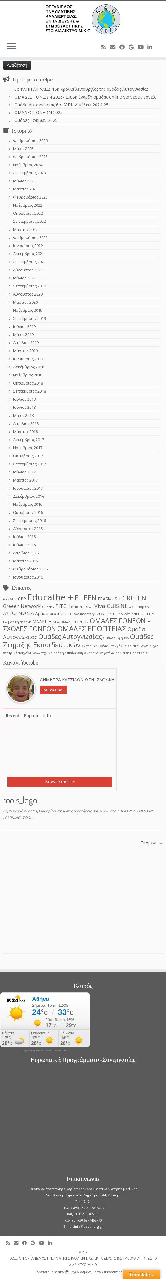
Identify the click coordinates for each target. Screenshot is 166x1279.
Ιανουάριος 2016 (28, 577)
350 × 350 (100, 811)
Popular (31, 715)
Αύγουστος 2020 (28, 294)
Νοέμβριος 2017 (27, 447)
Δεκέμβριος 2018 (28, 367)
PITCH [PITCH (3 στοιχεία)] (62, 606)
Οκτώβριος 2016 (28, 512)
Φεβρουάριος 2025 (30, 156)
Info (47, 715)
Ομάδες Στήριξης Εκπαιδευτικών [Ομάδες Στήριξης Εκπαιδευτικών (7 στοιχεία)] (78, 640)
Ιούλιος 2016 (24, 536)
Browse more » (60, 781)
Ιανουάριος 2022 (28, 245)
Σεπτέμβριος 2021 (29, 261)
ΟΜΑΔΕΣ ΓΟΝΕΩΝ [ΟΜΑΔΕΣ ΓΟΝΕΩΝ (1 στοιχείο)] (74, 622)
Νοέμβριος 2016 (27, 504)
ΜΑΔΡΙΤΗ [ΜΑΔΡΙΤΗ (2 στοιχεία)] (42, 621)
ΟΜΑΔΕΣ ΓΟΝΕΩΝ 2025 (38, 112)
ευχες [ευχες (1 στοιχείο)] (154, 646)
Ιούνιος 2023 (24, 181)
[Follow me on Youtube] (142, 47)
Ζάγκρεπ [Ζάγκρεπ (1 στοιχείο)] (130, 614)
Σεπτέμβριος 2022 (29, 221)
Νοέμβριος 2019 (27, 310)
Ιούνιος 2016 (24, 544)
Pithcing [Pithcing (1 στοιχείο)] (77, 607)
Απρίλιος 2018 (26, 423)
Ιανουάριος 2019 (28, 358)
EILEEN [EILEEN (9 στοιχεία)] (85, 598)
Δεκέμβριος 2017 (28, 439)
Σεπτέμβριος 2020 (29, 286)
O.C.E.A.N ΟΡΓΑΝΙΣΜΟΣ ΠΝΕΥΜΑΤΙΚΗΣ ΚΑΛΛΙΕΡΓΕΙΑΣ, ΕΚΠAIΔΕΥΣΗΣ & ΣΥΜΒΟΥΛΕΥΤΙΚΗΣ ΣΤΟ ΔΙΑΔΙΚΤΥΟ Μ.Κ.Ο (83, 1261)
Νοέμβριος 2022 (27, 205)
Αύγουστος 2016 (28, 528)
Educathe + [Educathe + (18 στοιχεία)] (50, 597)
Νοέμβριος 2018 (27, 375)
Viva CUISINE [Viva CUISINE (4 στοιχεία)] (111, 605)
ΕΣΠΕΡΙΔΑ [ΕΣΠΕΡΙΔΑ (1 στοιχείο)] (115, 614)
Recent (12, 715)
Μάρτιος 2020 (25, 302)
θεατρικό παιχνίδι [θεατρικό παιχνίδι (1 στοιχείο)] (17, 653)
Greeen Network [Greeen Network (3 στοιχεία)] (22, 606)
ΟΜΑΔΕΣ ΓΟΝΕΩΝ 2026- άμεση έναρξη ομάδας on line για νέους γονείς (85, 97)
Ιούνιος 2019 (24, 326)
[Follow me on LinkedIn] (151, 47)
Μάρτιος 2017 (25, 480)
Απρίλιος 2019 (26, 342)
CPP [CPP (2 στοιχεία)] (22, 599)
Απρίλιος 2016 (26, 553)
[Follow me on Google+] (133, 47)
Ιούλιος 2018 (24, 399)
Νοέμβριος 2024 (27, 164)
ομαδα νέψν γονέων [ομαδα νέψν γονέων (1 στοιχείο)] (99, 653)
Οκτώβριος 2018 (28, 383)
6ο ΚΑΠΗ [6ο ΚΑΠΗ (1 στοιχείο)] (10, 599)
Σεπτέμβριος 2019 (29, 318)
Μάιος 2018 (23, 415)
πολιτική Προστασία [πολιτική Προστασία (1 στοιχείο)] (132, 653)
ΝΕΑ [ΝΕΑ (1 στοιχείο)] (56, 622)
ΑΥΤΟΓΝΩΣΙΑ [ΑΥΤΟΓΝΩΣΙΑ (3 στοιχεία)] (18, 613)
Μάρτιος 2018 (25, 431)
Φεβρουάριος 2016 (30, 569)
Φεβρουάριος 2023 (30, 197)
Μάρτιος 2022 (25, 229)
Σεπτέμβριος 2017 (29, 464)
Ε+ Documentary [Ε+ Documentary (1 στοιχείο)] (81, 614)
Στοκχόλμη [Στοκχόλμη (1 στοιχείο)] (117, 646)
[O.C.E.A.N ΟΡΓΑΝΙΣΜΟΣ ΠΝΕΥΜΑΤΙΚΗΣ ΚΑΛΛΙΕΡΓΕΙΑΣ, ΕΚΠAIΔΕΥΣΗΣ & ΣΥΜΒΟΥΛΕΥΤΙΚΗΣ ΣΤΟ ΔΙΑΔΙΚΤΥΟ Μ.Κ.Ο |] (83, 19)
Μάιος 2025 (23, 148)
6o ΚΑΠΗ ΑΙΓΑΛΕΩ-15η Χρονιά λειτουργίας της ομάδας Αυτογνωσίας (81, 89)
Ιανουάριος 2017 (28, 488)
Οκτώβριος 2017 (28, 455)
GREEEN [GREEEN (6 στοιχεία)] (134, 598)
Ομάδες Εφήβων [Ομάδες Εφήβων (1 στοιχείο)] (116, 638)
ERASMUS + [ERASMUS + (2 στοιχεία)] (109, 599)
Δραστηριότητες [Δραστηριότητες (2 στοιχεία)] (51, 613)
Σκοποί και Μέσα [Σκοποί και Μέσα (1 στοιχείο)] (95, 646)
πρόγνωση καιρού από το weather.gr (45, 1050)
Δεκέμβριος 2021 (28, 253)
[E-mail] (114, 47)
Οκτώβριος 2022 (28, 213)
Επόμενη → (152, 843)
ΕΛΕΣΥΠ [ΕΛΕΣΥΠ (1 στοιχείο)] (101, 614)
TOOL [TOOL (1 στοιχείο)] (88, 607)
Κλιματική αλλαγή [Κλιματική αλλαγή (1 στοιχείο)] (17, 622)
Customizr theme (116, 1271)
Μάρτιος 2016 (25, 561)
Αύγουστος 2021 (28, 270)
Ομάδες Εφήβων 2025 (36, 120)
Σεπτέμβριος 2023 (29, 172)
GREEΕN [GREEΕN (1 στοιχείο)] (48, 607)
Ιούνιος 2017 (24, 472)
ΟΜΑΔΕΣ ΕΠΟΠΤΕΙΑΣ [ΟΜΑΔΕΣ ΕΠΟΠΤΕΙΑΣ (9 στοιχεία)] (91, 628)
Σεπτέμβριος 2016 (29, 520)
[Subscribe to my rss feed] (105, 47)
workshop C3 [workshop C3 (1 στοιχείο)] (139, 607)
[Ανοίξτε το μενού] (11, 46)
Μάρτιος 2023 (25, 189)
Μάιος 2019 (23, 334)
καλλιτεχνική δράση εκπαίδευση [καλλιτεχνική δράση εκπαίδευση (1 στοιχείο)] (57, 653)
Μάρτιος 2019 (25, 350)
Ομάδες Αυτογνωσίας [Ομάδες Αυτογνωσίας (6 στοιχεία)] (70, 636)
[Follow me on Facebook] (124, 47)
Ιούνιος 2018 (24, 407)
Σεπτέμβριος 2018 (29, 391)
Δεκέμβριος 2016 (28, 496)
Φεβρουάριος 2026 (30, 140)
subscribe (53, 690)
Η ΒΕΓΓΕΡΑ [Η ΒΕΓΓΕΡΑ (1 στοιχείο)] (146, 614)
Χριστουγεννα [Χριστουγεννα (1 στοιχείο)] (138, 646)
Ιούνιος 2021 (24, 278)
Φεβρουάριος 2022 (30, 237)
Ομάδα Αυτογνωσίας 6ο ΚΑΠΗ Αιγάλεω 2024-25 (61, 105)
